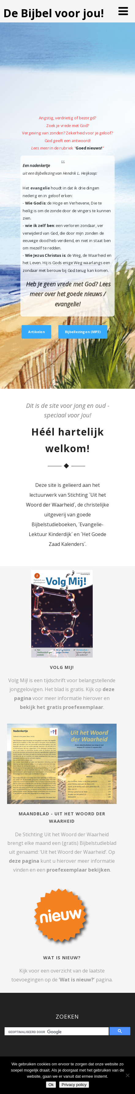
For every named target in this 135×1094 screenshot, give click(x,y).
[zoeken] (57, 1032)
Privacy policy (74, 1084)
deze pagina (24, 860)
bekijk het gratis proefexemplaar (61, 707)
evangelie (40, 188)
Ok (51, 1084)
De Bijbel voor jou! (53, 13)
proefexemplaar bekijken (78, 869)
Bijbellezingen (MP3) (83, 331)
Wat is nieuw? (77, 979)
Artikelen (36, 331)
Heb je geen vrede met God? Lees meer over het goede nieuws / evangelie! (68, 294)
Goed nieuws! (89, 148)
